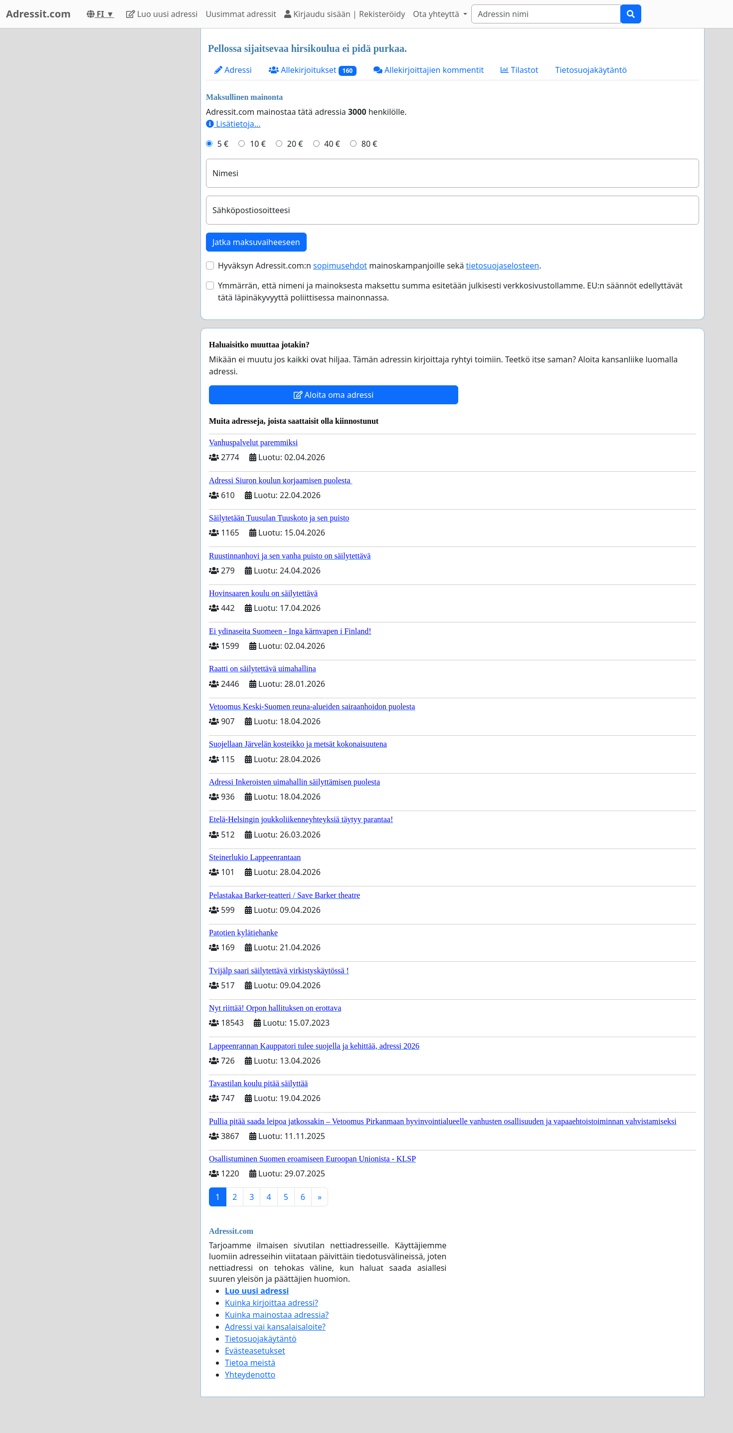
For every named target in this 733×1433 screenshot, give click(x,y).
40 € (332, 143)
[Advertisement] (103, 178)
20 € (295, 143)
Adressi (233, 69)
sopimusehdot (340, 265)
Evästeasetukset (255, 1350)
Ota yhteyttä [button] (437, 13)
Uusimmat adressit (240, 13)
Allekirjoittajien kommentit (428, 69)
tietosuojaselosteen (503, 265)
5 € (222, 143)
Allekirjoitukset (313, 70)
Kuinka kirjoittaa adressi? (271, 1302)
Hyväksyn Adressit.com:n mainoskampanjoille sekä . (379, 265)
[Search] (546, 13)
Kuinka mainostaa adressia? (277, 1314)
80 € (369, 143)
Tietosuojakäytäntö (591, 69)
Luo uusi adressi (162, 13)
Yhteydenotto (250, 1374)
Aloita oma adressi (334, 394)
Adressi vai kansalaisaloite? (275, 1326)
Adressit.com (38, 13)
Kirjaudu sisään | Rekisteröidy (344, 13)
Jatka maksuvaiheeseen (256, 242)
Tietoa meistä (250, 1362)
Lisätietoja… (233, 123)
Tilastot (519, 69)
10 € (258, 143)
